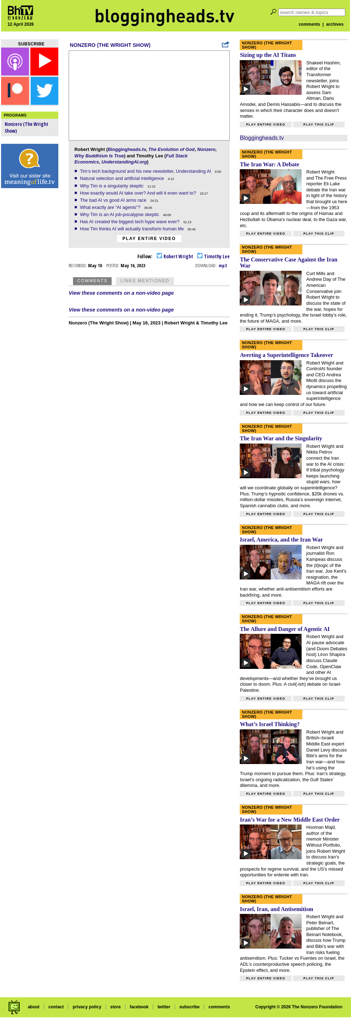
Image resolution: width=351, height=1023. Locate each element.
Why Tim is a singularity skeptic (112, 186)
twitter (163, 1006)
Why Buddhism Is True (99, 155)
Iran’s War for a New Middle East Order (290, 820)
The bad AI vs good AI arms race (113, 200)
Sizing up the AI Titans (268, 55)
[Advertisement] (29, 304)
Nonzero (206, 149)
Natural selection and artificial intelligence (122, 178)
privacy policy (87, 1006)
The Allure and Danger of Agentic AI (285, 629)
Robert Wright (175, 256)
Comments (92, 280)
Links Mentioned (144, 280)
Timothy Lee (213, 256)
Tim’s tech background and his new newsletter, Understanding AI (146, 171)
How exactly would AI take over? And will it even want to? (138, 193)
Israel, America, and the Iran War (281, 540)
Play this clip (318, 124)
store (115, 1006)
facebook (139, 1006)
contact (56, 1006)
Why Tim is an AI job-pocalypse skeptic (120, 214)
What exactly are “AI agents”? (110, 207)
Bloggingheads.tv (127, 149)
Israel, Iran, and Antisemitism (276, 909)
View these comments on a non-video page (121, 293)
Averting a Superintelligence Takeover (286, 355)
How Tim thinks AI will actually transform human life (132, 228)
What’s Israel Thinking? (269, 724)
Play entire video (149, 238)
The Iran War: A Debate (269, 164)
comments (309, 24)
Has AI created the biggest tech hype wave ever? (130, 221)
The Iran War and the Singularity (281, 438)
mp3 (223, 265)
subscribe (189, 1006)
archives (334, 24)
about (34, 1006)
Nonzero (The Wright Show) (110, 45)
